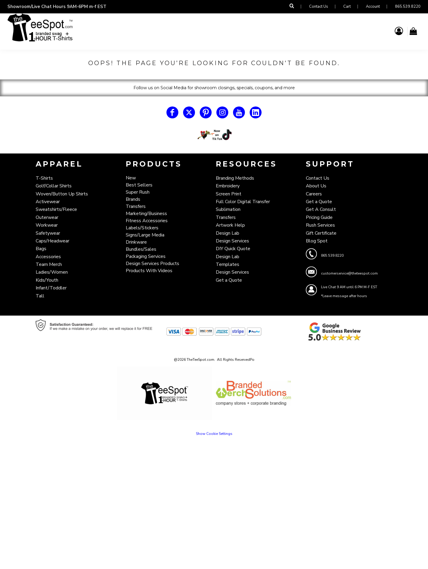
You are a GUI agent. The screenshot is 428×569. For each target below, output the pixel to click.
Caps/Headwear (52, 241)
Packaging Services (146, 256)
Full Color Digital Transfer (243, 201)
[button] (214, 134)
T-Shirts (44, 178)
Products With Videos (149, 270)
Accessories (48, 256)
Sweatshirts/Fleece (56, 209)
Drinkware (136, 242)
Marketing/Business (146, 213)
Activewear (48, 201)
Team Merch (49, 264)
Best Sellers (139, 185)
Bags (41, 248)
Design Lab (227, 233)
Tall (40, 296)
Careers (314, 194)
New (131, 178)
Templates (227, 264)
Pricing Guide (319, 217)
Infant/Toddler (51, 288)
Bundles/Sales (141, 249)
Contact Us (318, 6)
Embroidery (228, 186)
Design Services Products (152, 263)
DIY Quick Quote (233, 248)
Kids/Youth (47, 280)
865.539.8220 (408, 6)
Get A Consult (321, 209)
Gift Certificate (321, 233)
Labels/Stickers (142, 228)
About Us (316, 186)
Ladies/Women (52, 272)
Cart (347, 6)
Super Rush (138, 192)
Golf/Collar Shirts (54, 186)
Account (373, 6)
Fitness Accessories (147, 220)
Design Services (232, 241)
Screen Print (228, 194)
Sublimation (228, 209)
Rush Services (320, 225)
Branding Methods (235, 178)
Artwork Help (230, 225)
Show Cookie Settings (214, 433)
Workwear (47, 225)
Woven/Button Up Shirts (62, 194)
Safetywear (48, 233)
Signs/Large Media (145, 235)
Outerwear (47, 217)
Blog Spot (317, 241)
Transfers (136, 206)
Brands (133, 199)
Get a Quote (229, 280)
